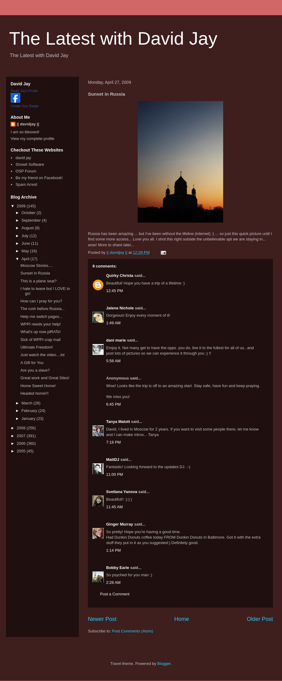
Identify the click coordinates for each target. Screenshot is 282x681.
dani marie (116, 340)
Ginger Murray (119, 524)
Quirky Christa (119, 275)
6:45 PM (113, 404)
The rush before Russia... (42, 308)
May (26, 251)
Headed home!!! (34, 393)
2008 (22, 428)
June (26, 243)
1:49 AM (113, 323)
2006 (22, 443)
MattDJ (112, 459)
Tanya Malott (118, 421)
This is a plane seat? (38, 281)
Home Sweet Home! (37, 385)
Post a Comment (114, 594)
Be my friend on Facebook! (38, 177)
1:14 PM (113, 550)
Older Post (260, 619)
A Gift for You (31, 362)
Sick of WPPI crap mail (40, 339)
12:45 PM (114, 290)
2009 (22, 206)
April (26, 259)
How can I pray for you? (41, 301)
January (29, 418)
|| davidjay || (28, 124)
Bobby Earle (117, 567)
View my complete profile (32, 138)
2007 (22, 436)
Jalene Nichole (120, 308)
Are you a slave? (35, 370)
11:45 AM (114, 507)
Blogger (164, 663)
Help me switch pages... (41, 316)
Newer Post (102, 619)
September (32, 220)
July (26, 235)
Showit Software (29, 164)
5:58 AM (113, 361)
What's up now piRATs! (40, 331)
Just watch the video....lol (42, 354)
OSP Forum (25, 171)
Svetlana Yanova (121, 491)
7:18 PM (113, 442)
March (28, 403)
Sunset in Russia (35, 273)
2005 (22, 451)
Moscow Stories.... (36, 265)
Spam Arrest (26, 184)
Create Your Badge (25, 106)
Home (181, 619)
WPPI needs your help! (40, 324)
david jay (23, 157)
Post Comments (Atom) (132, 631)
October (29, 212)
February (30, 410)
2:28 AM (113, 582)
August (28, 228)
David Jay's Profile (24, 91)
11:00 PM (114, 474)
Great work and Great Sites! (44, 378)
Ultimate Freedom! (36, 347)
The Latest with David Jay (113, 38)
